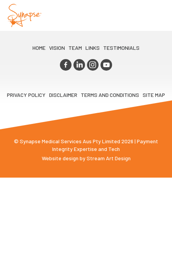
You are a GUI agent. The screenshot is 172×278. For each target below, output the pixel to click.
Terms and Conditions (110, 95)
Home (39, 47)
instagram (93, 65)
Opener (157, 15)
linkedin (79, 65)
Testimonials (121, 47)
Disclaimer (63, 95)
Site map (154, 95)
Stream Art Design (109, 158)
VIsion (57, 47)
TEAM (75, 47)
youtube (106, 65)
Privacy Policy (26, 95)
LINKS (92, 47)
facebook (66, 65)
